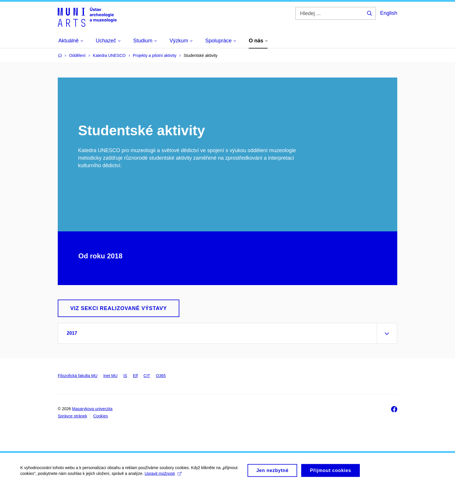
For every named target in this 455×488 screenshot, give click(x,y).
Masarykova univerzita (92, 408)
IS (125, 375)
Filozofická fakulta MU (78, 375)
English (388, 13)
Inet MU (110, 375)
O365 (161, 375)
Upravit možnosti (163, 475)
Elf (135, 375)
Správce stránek (72, 416)
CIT (147, 375)
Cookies (100, 416)
